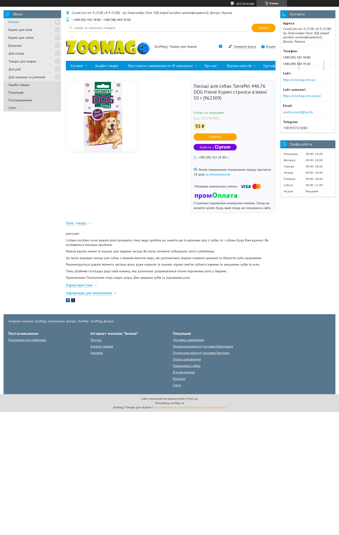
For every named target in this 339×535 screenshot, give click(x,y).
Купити (215, 136)
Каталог (14, 22)
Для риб (14, 69)
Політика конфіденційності (208, 407)
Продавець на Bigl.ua (169, 403)
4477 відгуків (245, 3)
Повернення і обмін (187, 366)
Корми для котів (20, 30)
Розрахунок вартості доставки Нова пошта (203, 346)
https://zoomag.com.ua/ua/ (302, 96)
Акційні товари (18, 85)
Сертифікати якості (278, 66)
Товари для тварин (22, 61)
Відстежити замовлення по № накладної (160, 66)
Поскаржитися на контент (170, 407)
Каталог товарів (102, 346)
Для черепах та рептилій (26, 77)
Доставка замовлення (188, 340)
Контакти (311, 66)
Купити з (215, 147)
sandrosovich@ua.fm (298, 112)
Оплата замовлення (187, 359)
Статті (12, 108)
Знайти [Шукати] (263, 28)
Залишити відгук (245, 47)
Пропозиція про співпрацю (27, 340)
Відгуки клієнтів (239, 66)
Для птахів (16, 53)
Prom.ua (192, 398)
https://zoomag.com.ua (299, 80)
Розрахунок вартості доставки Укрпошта (201, 353)
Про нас (211, 66)
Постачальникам (20, 100)
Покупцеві (15, 92)
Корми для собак (21, 37)
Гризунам (15, 45)
